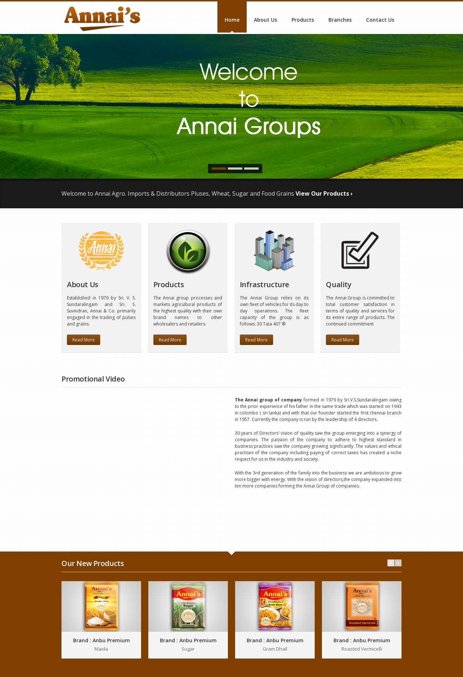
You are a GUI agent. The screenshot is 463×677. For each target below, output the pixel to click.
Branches (340, 19)
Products (303, 19)
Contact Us (380, 19)
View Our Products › (324, 193)
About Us (265, 19)
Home (232, 19)
